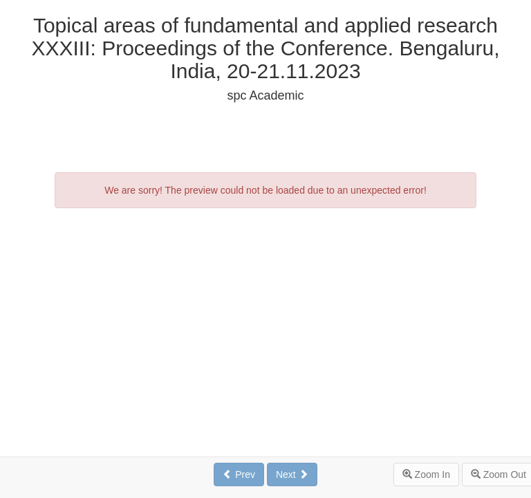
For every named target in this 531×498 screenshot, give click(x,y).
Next (292, 474)
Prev (239, 474)
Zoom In (426, 474)
